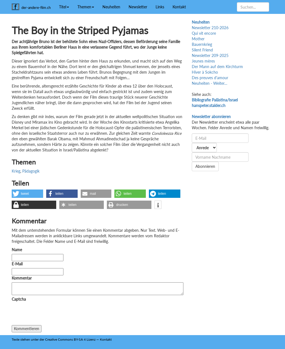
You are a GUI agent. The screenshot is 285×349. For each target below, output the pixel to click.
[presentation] (54, 314)
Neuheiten (111, 6)
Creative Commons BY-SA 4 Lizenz (70, 339)
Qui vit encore (204, 33)
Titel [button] (64, 6)
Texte (15, 339)
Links (160, 6)
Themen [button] (85, 6)
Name (17, 249)
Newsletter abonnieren (211, 116)
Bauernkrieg (202, 44)
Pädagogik (31, 171)
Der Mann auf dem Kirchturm (217, 66)
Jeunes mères (203, 61)
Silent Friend (202, 50)
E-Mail (17, 263)
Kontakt (179, 6)
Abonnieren (205, 166)
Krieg (16, 171)
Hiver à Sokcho (205, 72)
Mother (198, 38)
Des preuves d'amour (210, 77)
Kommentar (23, 278)
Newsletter (138, 6)
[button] (27, 194)
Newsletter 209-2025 (210, 55)
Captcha (19, 299)
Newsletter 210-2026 (210, 27)
